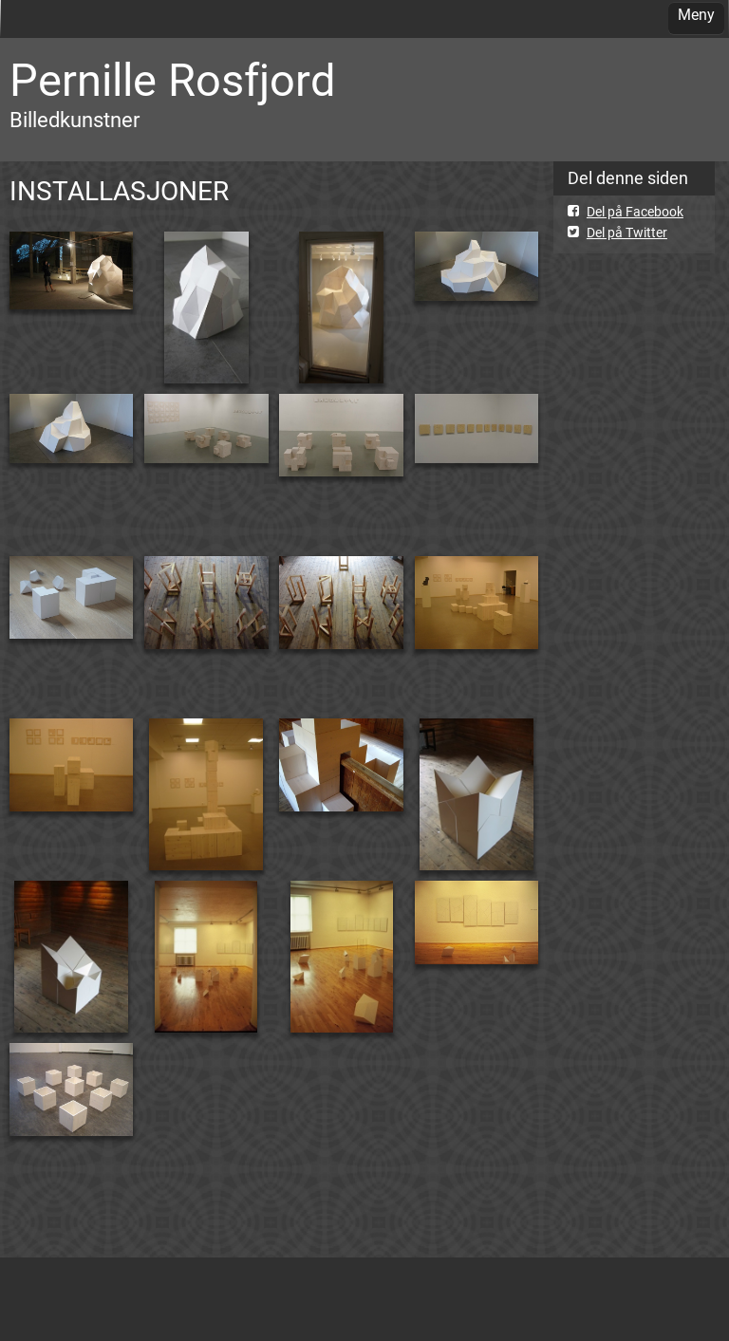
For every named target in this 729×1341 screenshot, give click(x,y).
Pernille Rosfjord (172, 80)
